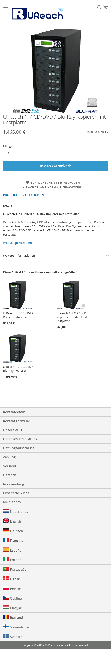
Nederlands (15, 511)
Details (8, 205)
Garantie (10, 475)
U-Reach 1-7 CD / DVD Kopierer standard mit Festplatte (72, 317)
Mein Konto (12, 502)
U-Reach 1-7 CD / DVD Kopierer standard (18, 315)
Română (13, 617)
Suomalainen (16, 626)
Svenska (13, 636)
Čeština (12, 598)
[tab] (55, 205)
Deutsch (13, 530)
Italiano (12, 559)
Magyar (12, 607)
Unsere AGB (12, 430)
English (12, 521)
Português (14, 569)
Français (13, 540)
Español (12, 550)
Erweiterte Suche (16, 493)
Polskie (12, 588)
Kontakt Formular (16, 421)
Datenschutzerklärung (20, 439)
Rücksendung (13, 484)
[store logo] (37, 12)
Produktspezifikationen (23, 195)
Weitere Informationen (19, 255)
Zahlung (9, 457)
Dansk (11, 578)
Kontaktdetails (14, 412)
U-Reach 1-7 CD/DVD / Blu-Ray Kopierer (18, 369)
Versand (9, 466)
